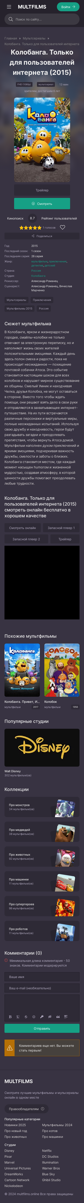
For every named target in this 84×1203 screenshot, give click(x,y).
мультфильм (39, 261)
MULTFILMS (32, 7)
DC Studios (50, 1156)
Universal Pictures (17, 1168)
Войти (65, 7)
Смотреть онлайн (22, 528)
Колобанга (38, 275)
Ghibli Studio (51, 1180)
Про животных (15, 1137)
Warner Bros (51, 1168)
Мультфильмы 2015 (19, 308)
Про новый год (15, 1131)
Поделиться (44, 236)
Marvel (9, 1162)
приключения (58, 261)
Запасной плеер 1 (61, 528)
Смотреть (44, 204)
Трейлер (42, 190)
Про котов (50, 1131)
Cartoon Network (17, 1180)
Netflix (47, 1151)
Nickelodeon (13, 1186)
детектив (37, 265)
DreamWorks (13, 1174)
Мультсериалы (16, 300)
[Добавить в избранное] (62, 228)
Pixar (8, 1156)
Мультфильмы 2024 (57, 1125)
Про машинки (52, 1137)
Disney (9, 1151)
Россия (36, 270)
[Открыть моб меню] (8, 6)
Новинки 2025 (15, 1125)
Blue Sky (48, 1174)
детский (50, 265)
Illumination (50, 1162)
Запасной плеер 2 (26, 539)
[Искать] (10, 19)
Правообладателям (24, 1109)
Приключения (42, 300)
